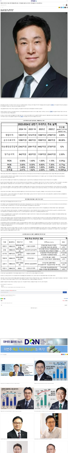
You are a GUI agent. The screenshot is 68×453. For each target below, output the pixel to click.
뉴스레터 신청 (65, 292)
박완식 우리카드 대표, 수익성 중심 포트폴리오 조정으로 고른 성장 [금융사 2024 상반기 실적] (13, 287)
